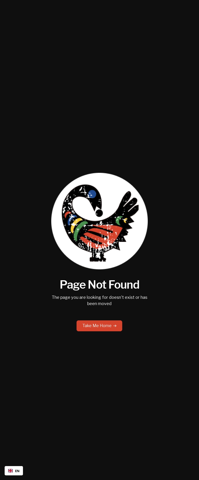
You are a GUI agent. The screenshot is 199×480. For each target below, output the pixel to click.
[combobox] (14, 470)
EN (13, 471)
